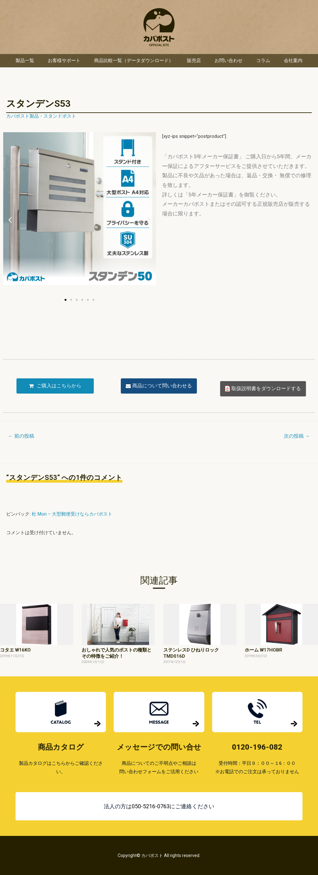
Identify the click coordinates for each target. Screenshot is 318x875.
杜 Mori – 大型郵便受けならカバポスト (72, 514)
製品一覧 (25, 60)
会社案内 (293, 60)
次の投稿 (297, 436)
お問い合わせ (229, 60)
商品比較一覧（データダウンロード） (133, 60)
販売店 (194, 60)
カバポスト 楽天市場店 (159, 27)
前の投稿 (21, 436)
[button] (10, 220)
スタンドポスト (59, 116)
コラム (263, 60)
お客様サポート (64, 60)
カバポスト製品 (22, 116)
